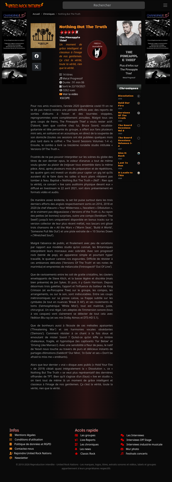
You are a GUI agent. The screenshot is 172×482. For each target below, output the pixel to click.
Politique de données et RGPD (32, 444)
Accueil (36, 13)
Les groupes (85, 435)
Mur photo (130, 449)
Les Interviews (132, 435)
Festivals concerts (134, 453)
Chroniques (49, 13)
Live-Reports (85, 440)
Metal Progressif (129, 77)
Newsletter (21, 458)
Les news (83, 449)
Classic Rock (85, 453)
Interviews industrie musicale (142, 444)
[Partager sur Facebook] (36, 56)
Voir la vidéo (68, 94)
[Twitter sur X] (36, 67)
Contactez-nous (24, 448)
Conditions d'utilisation (29, 439)
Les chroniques (87, 444)
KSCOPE (64, 98)
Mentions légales (25, 435)
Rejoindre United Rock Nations (33, 453)
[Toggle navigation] (165, 5)
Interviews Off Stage (136, 440)
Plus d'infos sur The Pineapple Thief (129, 69)
